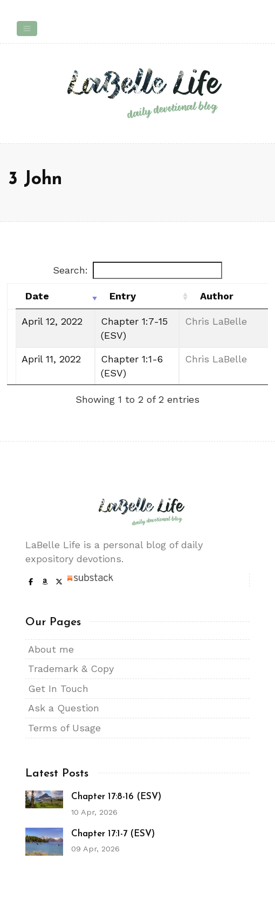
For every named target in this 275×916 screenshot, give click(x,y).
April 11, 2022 (51, 359)
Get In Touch (58, 688)
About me (51, 649)
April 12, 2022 (52, 321)
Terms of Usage (64, 727)
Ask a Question (63, 708)
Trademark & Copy (71, 668)
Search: (137, 270)
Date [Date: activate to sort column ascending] (37, 296)
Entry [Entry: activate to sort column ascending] (122, 296)
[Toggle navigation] (27, 28)
